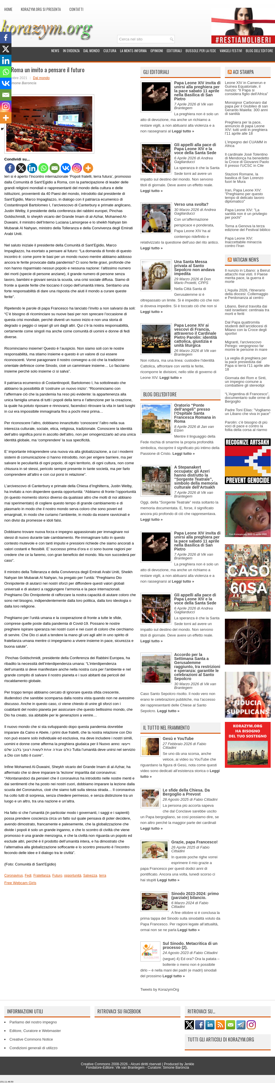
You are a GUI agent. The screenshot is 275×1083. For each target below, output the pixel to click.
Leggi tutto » (183, 131)
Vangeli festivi (231, 50)
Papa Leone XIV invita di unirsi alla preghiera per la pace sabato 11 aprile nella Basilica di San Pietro (197, 91)
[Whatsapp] (43, 168)
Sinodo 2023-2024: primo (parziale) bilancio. (195, 895)
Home (8, 9)
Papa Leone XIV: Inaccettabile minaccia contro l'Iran (243, 242)
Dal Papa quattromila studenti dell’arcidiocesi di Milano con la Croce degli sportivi (246, 328)
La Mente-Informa (133, 50)
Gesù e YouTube (178, 738)
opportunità (72, 876)
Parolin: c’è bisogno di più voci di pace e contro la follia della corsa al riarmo (246, 426)
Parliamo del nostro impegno (33, 1022)
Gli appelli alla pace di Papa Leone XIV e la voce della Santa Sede (195, 148)
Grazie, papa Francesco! (194, 842)
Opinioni (156, 50)
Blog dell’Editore (259, 50)
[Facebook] (10, 168)
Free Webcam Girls (20, 883)
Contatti (76, 9)
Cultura (109, 50)
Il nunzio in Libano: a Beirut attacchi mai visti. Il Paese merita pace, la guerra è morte (247, 276)
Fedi (28, 876)
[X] (21, 168)
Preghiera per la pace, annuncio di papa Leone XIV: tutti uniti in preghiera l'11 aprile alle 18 (246, 128)
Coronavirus (13, 876)
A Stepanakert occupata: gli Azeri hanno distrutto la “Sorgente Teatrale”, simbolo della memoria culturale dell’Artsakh (196, 477)
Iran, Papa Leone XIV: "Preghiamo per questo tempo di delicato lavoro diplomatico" (244, 195)
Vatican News (246, 259)
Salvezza (90, 876)
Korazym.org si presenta (41, 9)
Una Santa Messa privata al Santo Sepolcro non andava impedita (194, 267)
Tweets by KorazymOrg (159, 989)
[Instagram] (77, 168)
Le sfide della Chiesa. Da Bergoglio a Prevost (186, 792)
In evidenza (71, 50)
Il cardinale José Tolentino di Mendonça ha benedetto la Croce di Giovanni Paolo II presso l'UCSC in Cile (247, 160)
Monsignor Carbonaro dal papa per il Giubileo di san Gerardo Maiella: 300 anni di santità (246, 108)
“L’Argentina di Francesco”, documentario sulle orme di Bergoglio (247, 398)
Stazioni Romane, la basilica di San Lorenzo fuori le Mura (244, 178)
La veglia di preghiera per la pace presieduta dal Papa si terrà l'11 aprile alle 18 (247, 363)
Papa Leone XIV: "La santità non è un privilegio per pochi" (246, 214)
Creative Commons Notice (31, 1039)
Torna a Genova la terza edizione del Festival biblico (247, 228)
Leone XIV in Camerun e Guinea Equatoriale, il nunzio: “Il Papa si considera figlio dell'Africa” (246, 88)
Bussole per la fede (201, 50)
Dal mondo (91, 50)
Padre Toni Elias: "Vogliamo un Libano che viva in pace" (247, 412)
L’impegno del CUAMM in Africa (246, 144)
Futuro (57, 876)
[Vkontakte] (66, 168)
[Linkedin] (32, 168)
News (55, 50)
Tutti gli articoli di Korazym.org (221, 1039)
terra (102, 876)
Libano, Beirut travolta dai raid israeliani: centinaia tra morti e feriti (247, 310)
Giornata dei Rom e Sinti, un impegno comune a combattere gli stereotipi (245, 381)
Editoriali (174, 50)
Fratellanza (41, 876)
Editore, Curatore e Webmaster (35, 1031)
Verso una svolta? (191, 204)
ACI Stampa (243, 71)
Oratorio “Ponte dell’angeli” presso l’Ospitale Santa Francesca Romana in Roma (195, 413)
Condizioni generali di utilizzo (33, 1048)
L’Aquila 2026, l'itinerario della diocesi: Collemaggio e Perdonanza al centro (246, 294)
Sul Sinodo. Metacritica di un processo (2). (190, 945)
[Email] (55, 168)
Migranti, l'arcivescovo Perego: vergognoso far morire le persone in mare (246, 346)
